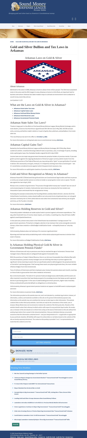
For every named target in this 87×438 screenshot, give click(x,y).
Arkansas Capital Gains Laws (23, 111)
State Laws (20, 26)
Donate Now (61, 26)
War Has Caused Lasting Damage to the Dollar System (30, 373)
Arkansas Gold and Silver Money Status (27, 113)
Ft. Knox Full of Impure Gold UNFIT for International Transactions (34, 384)
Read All (15, 424)
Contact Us (41, 437)
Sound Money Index (51, 26)
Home (12, 42)
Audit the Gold (50, 437)
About (69, 26)
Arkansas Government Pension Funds (26, 118)
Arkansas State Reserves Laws (24, 116)
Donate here (69, 437)
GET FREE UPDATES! (43, 342)
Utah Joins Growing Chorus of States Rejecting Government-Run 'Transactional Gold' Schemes (43, 411)
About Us (13, 437)
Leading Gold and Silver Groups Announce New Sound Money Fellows (35, 398)
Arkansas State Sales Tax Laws (24, 108)
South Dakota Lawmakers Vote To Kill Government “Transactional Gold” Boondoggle (40, 415)
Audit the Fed (60, 437)
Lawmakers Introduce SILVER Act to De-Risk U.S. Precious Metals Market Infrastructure (40, 402)
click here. (60, 140)
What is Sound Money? (38, 26)
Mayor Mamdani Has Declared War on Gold (27, 388)
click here (28, 204)
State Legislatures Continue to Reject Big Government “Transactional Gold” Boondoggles (42, 407)
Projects (28, 26)
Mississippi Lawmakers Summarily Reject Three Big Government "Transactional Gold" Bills (42, 419)
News (13, 26)
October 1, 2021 (42, 137)
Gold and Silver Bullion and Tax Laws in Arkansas (32, 42)
